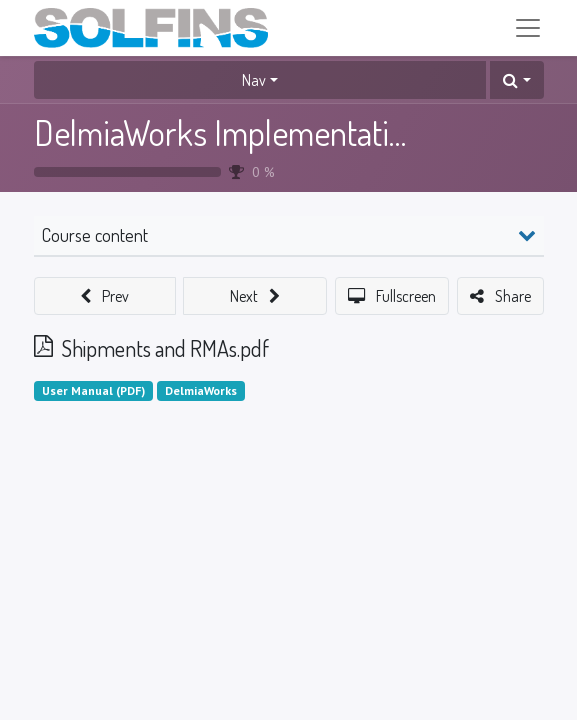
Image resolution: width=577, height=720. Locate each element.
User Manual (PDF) (93, 390)
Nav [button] (254, 80)
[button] (516, 80)
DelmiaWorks (201, 390)
